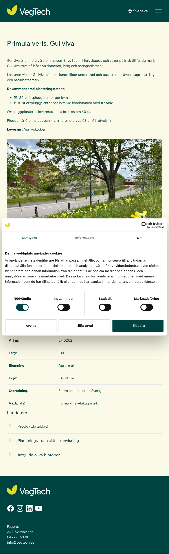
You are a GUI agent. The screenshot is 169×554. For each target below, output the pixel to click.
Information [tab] (84, 238)
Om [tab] (139, 238)
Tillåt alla (138, 326)
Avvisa (31, 326)
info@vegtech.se (20, 542)
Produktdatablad (33, 426)
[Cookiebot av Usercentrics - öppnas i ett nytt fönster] (144, 225)
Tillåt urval (84, 326)
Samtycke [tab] (29, 238)
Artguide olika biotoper (39, 455)
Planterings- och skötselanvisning (48, 440)
